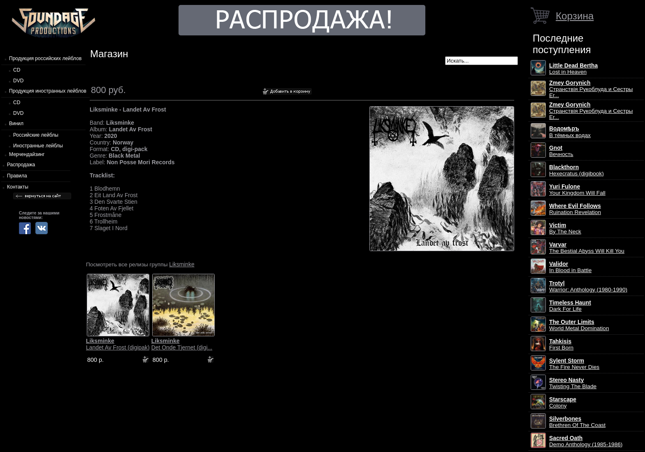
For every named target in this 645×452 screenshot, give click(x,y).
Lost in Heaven (573, 69)
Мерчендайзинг (26, 154)
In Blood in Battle (570, 267)
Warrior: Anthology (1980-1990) (588, 286)
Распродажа (21, 165)
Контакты (17, 187)
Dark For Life (570, 306)
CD (16, 70)
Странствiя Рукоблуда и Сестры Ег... (591, 89)
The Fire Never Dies (574, 364)
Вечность (561, 151)
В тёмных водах (570, 132)
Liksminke (181, 264)
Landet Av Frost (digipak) (118, 344)
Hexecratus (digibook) (576, 170)
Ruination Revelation (575, 209)
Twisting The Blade (572, 383)
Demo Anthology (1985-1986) (585, 441)
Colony (562, 402)
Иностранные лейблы (38, 146)
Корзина (575, 15)
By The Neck (565, 228)
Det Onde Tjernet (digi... (181, 344)
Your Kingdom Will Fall (577, 190)
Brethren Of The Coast (577, 422)
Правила (17, 176)
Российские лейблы (35, 135)
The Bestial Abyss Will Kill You (586, 248)
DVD (18, 81)
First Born (561, 344)
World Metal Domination (579, 325)
